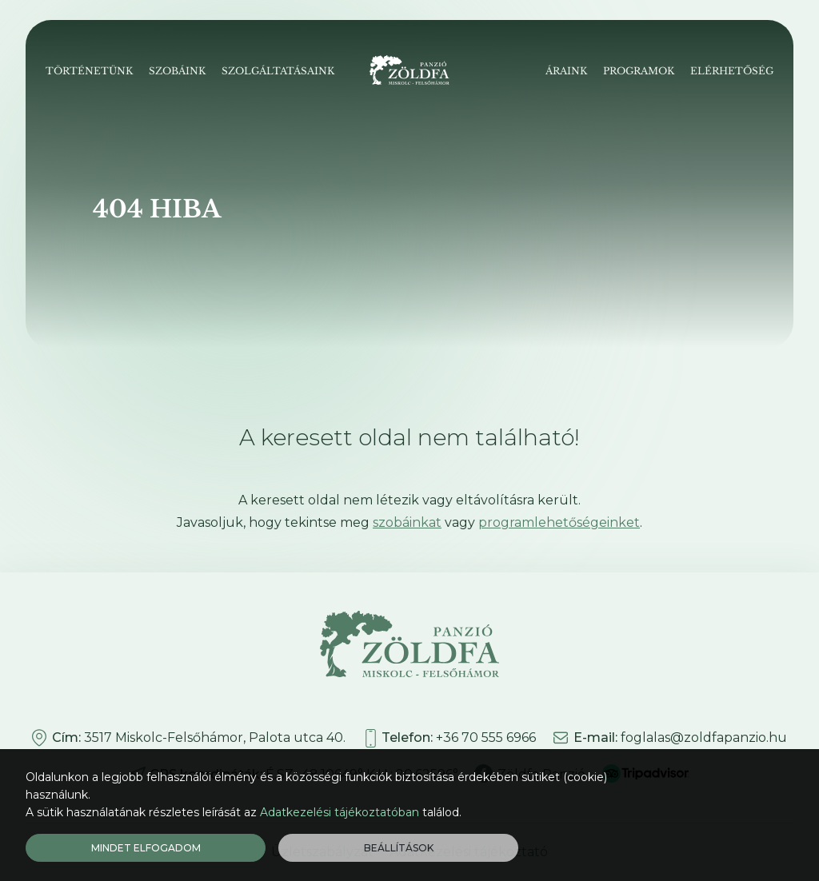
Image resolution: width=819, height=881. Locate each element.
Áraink (566, 71)
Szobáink (177, 71)
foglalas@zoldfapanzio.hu (704, 737)
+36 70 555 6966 (486, 737)
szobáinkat (407, 522)
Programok (638, 71)
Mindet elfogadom (146, 848)
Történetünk (89, 71)
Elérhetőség (731, 71)
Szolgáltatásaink (278, 71)
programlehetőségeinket (559, 522)
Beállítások (398, 848)
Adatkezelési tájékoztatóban (339, 812)
